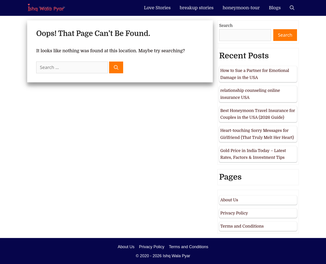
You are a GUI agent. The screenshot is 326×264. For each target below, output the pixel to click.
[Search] (116, 67)
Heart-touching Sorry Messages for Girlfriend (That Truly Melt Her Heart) (257, 134)
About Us (229, 200)
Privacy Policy (234, 213)
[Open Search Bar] (292, 8)
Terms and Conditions (242, 226)
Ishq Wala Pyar (176, 256)
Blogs (275, 7)
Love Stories (157, 7)
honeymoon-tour (241, 7)
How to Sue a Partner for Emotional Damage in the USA (254, 74)
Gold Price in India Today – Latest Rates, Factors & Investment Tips (253, 154)
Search (226, 25)
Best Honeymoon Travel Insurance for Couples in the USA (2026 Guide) (257, 114)
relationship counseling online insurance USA (250, 94)
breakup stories (197, 7)
